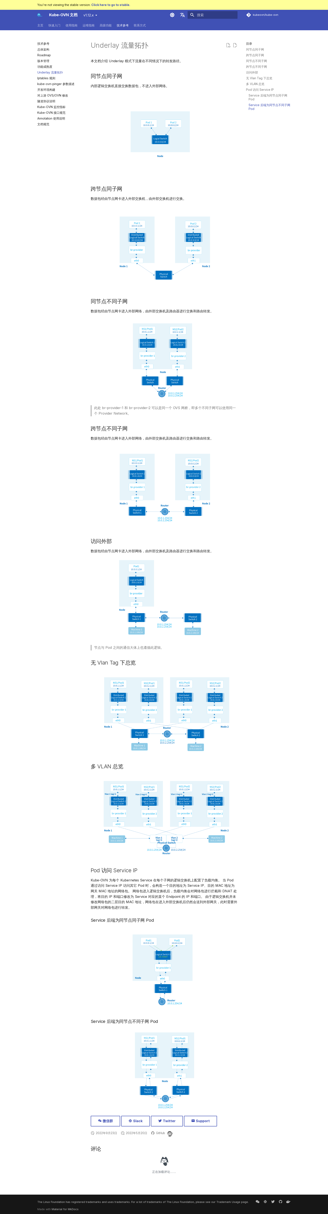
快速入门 (54, 25)
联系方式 (140, 25)
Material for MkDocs (65, 1209)
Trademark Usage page (232, 1202)
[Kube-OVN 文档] (40, 15)
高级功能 (106, 25)
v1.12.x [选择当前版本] (88, 15)
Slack (135, 1121)
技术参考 (123, 25)
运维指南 (89, 25)
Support (200, 1121)
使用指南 (71, 25)
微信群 (105, 1121)
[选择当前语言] (182, 15)
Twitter (167, 1121)
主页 (40, 25)
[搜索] (213, 15)
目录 (249, 43)
